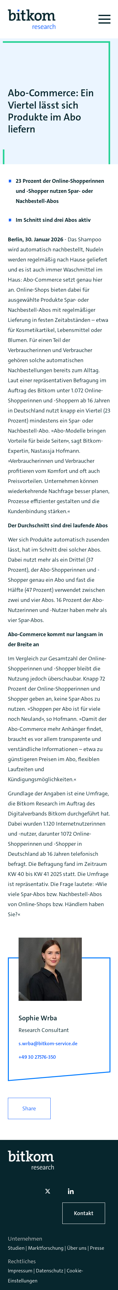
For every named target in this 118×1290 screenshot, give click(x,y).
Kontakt (83, 1213)
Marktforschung (46, 1248)
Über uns (77, 1248)
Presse (97, 1248)
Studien (16, 1248)
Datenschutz (49, 1270)
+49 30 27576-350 (37, 1057)
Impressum (20, 1270)
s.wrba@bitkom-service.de (48, 1043)
